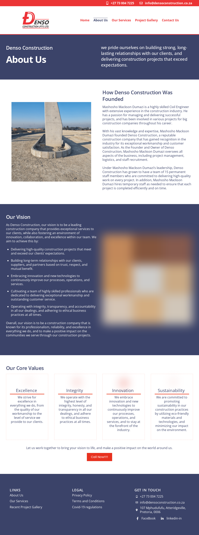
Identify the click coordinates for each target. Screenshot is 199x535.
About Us (100, 20)
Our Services (121, 20)
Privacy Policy (82, 495)
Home (84, 20)
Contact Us (170, 20)
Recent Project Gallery (26, 507)
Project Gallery (146, 20)
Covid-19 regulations (87, 507)
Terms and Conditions (88, 501)
